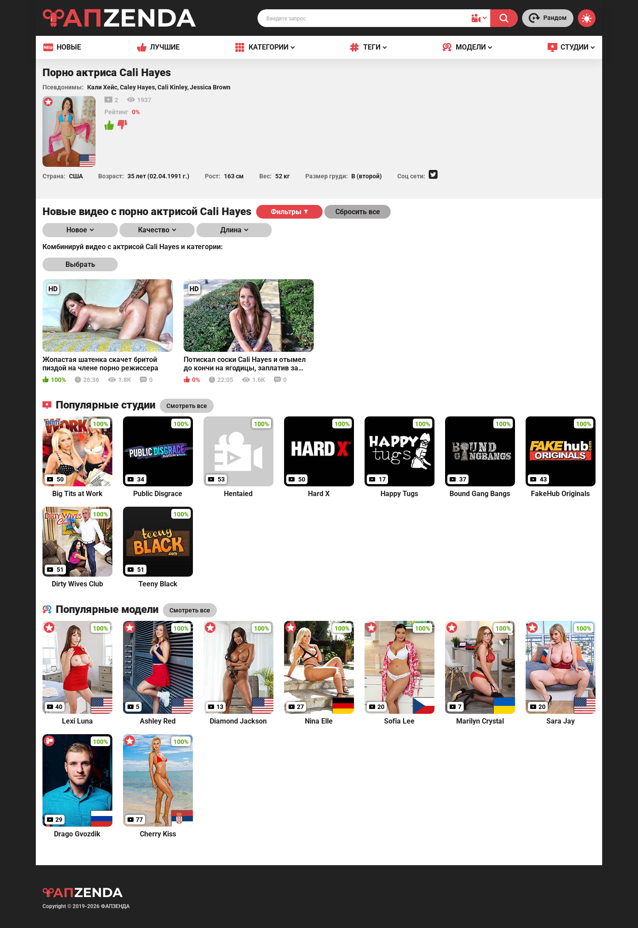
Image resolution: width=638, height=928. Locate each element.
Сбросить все (357, 212)
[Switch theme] (587, 18)
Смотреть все (189, 610)
